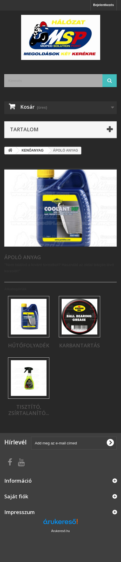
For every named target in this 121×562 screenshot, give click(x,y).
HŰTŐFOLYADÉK (28, 345)
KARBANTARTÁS (79, 345)
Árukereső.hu (60, 531)
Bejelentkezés (103, 5)
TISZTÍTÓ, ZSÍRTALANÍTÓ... (28, 409)
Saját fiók (16, 496)
